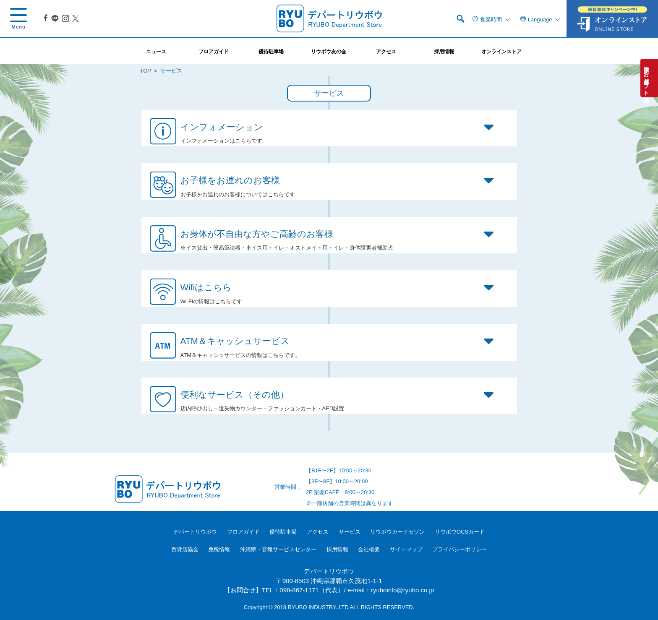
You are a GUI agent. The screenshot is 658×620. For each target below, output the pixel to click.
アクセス (318, 532)
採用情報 (337, 549)
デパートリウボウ (195, 532)
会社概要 (369, 549)
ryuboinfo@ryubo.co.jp (402, 590)
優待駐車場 (283, 532)
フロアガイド (243, 532)
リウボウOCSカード (460, 532)
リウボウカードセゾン (397, 532)
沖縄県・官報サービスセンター (278, 549)
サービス (349, 532)
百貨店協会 (184, 549)
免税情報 (219, 549)
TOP (145, 71)
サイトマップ (406, 549)
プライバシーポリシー (459, 549)
